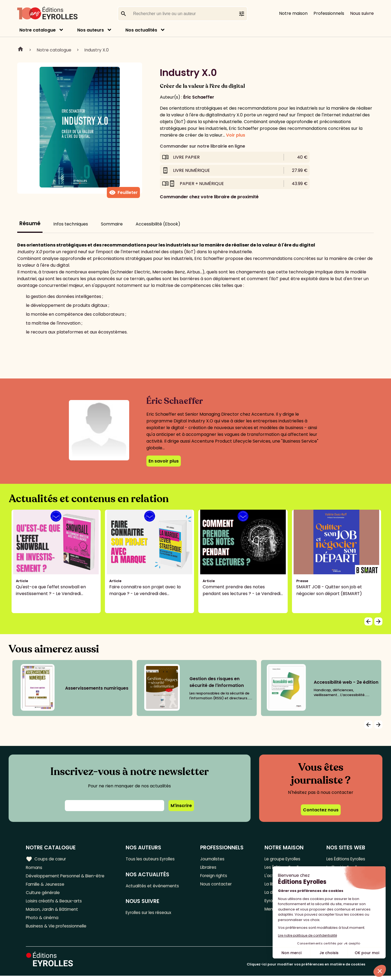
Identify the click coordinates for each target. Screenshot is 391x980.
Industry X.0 (96, 50)
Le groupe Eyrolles (282, 859)
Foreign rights (215, 877)
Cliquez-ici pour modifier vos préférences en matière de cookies (306, 968)
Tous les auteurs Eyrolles (153, 859)
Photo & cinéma (43, 921)
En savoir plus (164, 461)
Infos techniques (70, 224)
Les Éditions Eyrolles (344, 859)
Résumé (29, 223)
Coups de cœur (46, 859)
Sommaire (112, 224)
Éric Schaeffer (198, 97)
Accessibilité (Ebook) (158, 224)
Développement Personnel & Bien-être (67, 877)
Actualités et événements (155, 886)
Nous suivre (362, 13)
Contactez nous (321, 810)
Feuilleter (123, 192)
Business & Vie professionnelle (57, 930)
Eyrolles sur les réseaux (152, 914)
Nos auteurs (90, 30)
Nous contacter (217, 885)
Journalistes (214, 859)
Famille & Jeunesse (46, 885)
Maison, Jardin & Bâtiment (53, 912)
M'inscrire (181, 805)
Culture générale (44, 894)
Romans (34, 868)
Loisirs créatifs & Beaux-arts (55, 903)
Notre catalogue (37, 30)
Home (20, 50)
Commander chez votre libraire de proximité (209, 197)
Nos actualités (141, 30)
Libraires (210, 868)
